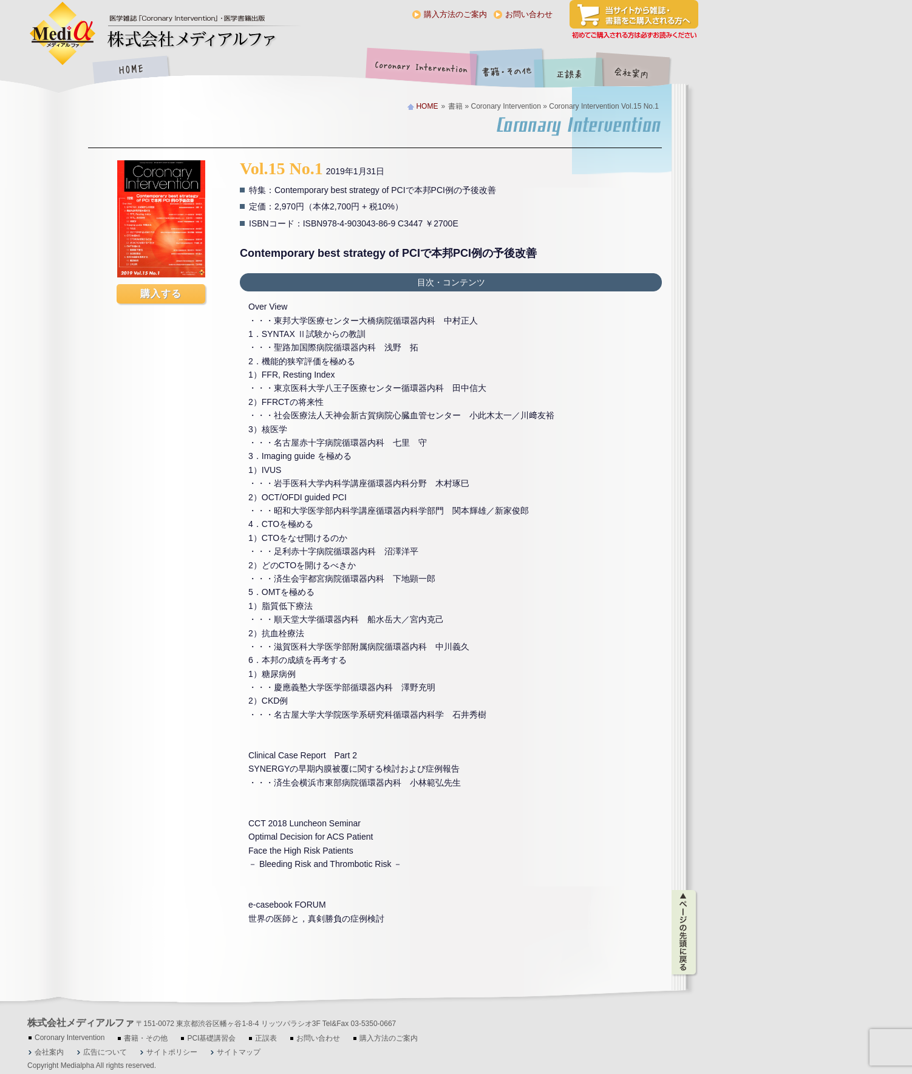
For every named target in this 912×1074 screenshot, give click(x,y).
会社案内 (640, 71)
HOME (130, 71)
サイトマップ (238, 1052)
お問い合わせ (529, 14)
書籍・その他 (507, 71)
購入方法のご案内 (455, 14)
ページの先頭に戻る (684, 932)
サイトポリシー (171, 1052)
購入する (161, 293)
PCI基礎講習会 (211, 1038)
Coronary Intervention (419, 71)
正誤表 (570, 71)
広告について (105, 1052)
